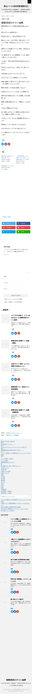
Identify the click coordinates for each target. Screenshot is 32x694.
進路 (2, 487)
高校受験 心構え (6, 493)
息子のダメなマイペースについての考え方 (14, 447)
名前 (5, 276)
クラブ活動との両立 (7, 458)
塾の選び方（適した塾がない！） (11, 466)
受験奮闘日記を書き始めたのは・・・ (12, 450)
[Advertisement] (15, 185)
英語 (2, 484)
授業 (2, 475)
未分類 (3, 477)
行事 (2, 486)
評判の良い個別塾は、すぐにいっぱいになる (14, 509)
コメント (6, 254)
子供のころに (5, 467)
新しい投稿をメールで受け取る (13, 302)
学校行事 (3, 469)
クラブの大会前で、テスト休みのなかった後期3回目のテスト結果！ (20, 318)
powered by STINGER (18, 691)
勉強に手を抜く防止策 (8, 441)
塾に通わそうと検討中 (8, 510)
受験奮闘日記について (8, 462)
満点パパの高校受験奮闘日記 (16, 6)
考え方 (3, 482)
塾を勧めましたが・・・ (8, 444)
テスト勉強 (4, 460)
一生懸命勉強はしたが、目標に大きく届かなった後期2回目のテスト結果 (22, 157)
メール (6, 282)
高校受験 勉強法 (6, 491)
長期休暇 (3, 489)
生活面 (3, 478)
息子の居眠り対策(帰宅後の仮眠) (11, 507)
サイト (5, 289)
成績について (5, 473)
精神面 (3, 480)
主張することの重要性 (12, 435)
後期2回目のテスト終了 (7, 166)
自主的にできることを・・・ (14, 433)
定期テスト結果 (7, 216)
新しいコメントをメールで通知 (13, 299)
